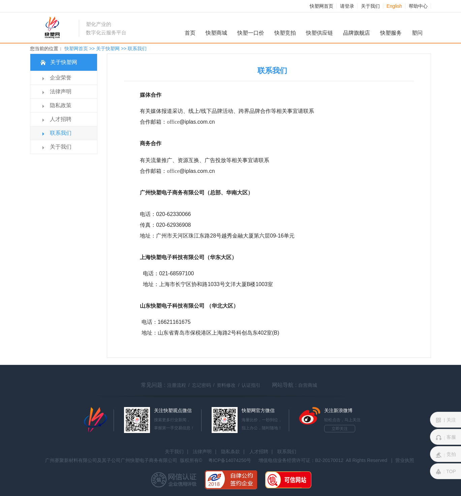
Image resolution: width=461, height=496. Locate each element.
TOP (445, 472)
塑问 (417, 33)
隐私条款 (230, 451)
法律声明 (60, 91)
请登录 (347, 6)
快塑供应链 (319, 33)
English (394, 6)
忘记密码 (201, 385)
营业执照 (404, 460)
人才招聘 (60, 119)
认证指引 (251, 385)
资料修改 (226, 385)
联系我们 (60, 133)
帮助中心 (418, 6)
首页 (190, 33)
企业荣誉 (60, 78)
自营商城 (307, 385)
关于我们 (370, 6)
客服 (446, 437)
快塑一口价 (250, 33)
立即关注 (340, 428)
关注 (446, 420)
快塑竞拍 (285, 33)
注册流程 (176, 385)
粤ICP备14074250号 (229, 460)
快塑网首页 (321, 6)
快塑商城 (216, 33)
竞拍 (446, 455)
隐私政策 (60, 105)
